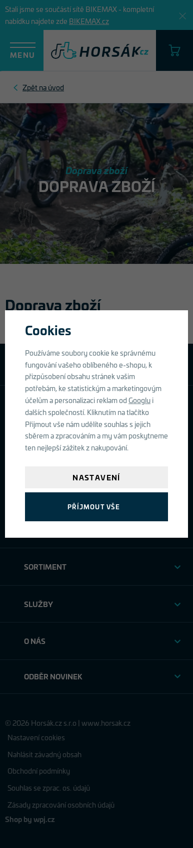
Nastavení (96, 477)
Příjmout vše (94, 506)
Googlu (139, 400)
